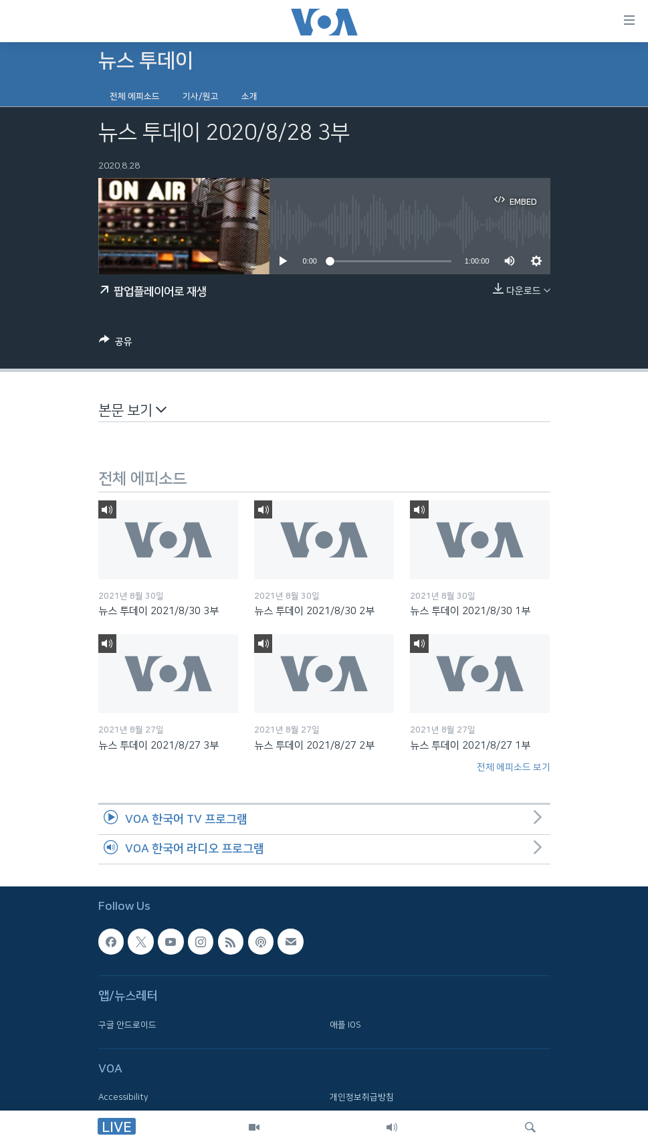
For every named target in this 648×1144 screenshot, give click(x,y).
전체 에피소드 (135, 96)
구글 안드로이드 (127, 1025)
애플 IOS (345, 1025)
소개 (249, 96)
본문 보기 (132, 409)
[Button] (115, 344)
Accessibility (123, 1098)
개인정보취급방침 (362, 1098)
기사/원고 (201, 96)
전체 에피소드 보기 (513, 767)
